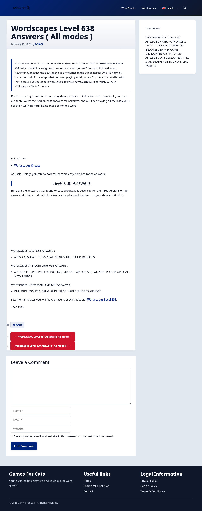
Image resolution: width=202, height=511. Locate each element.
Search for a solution (96, 486)
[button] (185, 8)
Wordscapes (149, 7)
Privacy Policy (148, 480)
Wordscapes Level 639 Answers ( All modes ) (40, 345)
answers (17, 324)
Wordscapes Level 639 (101, 299)
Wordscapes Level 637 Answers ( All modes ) (44, 336)
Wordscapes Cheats (27, 165)
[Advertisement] (71, 133)
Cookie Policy (148, 486)
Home (87, 480)
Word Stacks (128, 7)
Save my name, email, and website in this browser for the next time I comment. (64, 436)
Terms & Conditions (152, 491)
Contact (88, 491)
